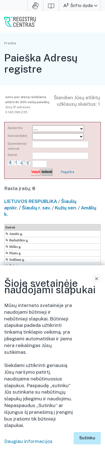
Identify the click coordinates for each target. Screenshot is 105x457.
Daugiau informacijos (28, 441)
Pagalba (67, 172)
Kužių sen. (66, 208)
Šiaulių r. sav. (36, 208)
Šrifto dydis (81, 5)
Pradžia (10, 43)
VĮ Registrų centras (20, 22)
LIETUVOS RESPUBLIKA (30, 201)
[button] (96, 5)
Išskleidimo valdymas (97, 311)
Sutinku (87, 437)
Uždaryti (96, 278)
